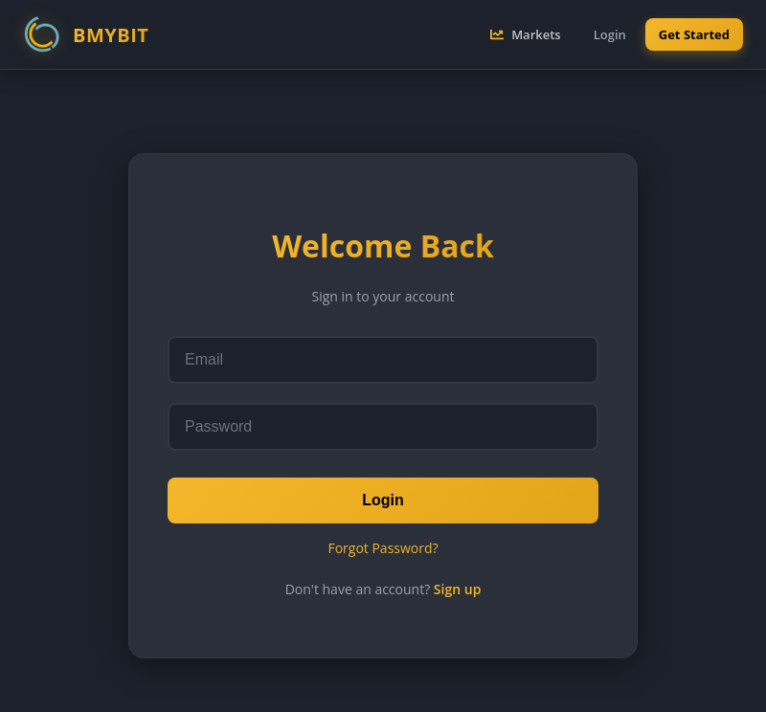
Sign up (458, 589)
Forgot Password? (382, 548)
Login (383, 500)
